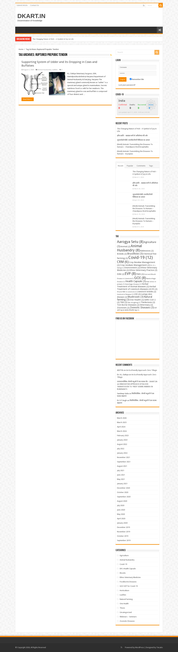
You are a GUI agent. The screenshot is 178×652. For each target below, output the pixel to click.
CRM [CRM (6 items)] (122, 262)
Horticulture (124, 590)
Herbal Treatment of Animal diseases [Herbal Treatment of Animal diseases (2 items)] (133, 285)
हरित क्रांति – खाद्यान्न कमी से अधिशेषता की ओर (132, 136)
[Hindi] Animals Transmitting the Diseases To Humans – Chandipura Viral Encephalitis (144, 208)
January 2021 (122, 484)
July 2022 (120, 449)
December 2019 (123, 527)
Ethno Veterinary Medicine (130, 577)
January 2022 (122, 453)
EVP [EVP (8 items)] (130, 273)
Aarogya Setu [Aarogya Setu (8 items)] (130, 242)
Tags (151, 166)
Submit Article (22, 5)
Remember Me (137, 79)
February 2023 (123, 435)
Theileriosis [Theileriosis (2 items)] (148, 302)
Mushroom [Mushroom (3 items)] (135, 296)
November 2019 (123, 532)
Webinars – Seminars (128, 617)
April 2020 (121, 518)
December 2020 (123, 488)
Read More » (27, 99)
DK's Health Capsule (128, 569)
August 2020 (122, 501)
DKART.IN (31, 16)
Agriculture (124, 555)
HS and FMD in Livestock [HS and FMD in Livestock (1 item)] (126, 292)
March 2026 (121, 418)
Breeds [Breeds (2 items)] (122, 254)
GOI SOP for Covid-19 (129, 586)
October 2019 (122, 536)
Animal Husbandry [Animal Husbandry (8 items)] (129, 248)
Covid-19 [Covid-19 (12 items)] (140, 257)
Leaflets (55, 70)
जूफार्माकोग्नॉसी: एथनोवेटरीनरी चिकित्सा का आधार (133, 140)
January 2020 (122, 523)
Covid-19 (123, 564)
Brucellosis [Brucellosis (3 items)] (135, 253)
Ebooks (123, 573)
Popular (130, 166)
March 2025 (121, 422)
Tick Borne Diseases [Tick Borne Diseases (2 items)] (128, 305)
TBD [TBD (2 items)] (123, 302)
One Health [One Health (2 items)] (137, 300)
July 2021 (120, 470)
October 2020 (122, 492)
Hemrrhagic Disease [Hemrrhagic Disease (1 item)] (133, 284)
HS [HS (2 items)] (154, 289)
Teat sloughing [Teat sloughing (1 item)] (134, 302)
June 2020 (121, 510)
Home (21, 49)
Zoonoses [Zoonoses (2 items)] (123, 307)
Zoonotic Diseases (127, 621)
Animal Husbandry (44, 70)
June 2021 (121, 475)
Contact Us (34, 5)
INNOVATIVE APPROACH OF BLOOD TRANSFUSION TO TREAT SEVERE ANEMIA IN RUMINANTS (135, 386)
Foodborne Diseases (128, 582)
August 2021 (122, 466)
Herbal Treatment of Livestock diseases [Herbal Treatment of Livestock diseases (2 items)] (136, 287)
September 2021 (123, 462)
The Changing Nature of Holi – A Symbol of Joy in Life (53, 39)
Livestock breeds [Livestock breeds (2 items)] (146, 291)
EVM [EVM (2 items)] (120, 274)
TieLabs (159, 647)
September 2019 (123, 540)
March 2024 (121, 431)
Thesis (122, 608)
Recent (120, 166)
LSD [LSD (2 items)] (137, 294)
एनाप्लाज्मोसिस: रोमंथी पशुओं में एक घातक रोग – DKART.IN (137, 381)
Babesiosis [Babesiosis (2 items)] (147, 250)
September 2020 (123, 497)
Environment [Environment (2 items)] (132, 267)
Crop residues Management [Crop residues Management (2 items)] (135, 265)
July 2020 (120, 505)
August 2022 (122, 444)
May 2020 (121, 514)
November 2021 (123, 457)
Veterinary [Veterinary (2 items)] (146, 305)
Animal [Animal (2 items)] (125, 246)
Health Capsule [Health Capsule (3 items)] (135, 281)
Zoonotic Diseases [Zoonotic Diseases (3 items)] (142, 307)
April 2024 (121, 427)
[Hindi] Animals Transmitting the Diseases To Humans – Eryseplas (144, 221)
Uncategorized (126, 612)
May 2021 (121, 479)
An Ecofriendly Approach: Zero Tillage (141, 370)
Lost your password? (127, 85)
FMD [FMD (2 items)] (140, 274)
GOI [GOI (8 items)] (140, 278)
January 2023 (122, 440)
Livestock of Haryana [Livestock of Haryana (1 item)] (125, 294)
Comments (141, 166)
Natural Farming (126, 599)
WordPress (139, 647)
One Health (124, 604)
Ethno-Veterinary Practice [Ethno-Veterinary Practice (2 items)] (143, 270)
